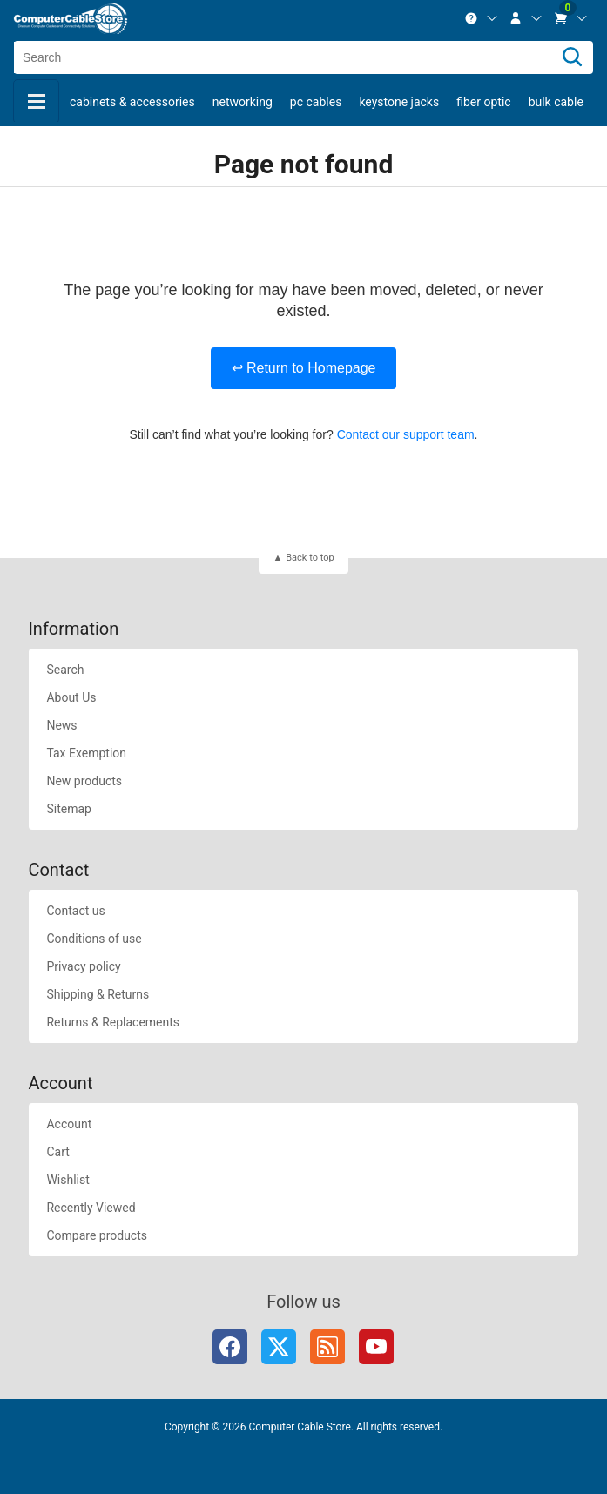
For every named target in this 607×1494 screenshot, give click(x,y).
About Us (71, 697)
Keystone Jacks (399, 102)
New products (84, 781)
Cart (57, 1152)
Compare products (96, 1235)
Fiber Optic (483, 102)
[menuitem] (481, 18)
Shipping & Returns (97, 994)
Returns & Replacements (112, 1022)
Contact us (75, 911)
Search (65, 669)
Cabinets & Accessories (132, 102)
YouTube (376, 1346)
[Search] (572, 57)
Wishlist (67, 1180)
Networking (242, 102)
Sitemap (68, 809)
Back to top (310, 557)
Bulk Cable (556, 102)
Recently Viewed (90, 1208)
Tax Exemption (86, 753)
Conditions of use (93, 939)
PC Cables (316, 102)
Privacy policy (83, 966)
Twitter (278, 1346)
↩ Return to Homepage (304, 367)
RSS (327, 1346)
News (61, 725)
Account (68, 1124)
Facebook (229, 1346)
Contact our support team (406, 434)
